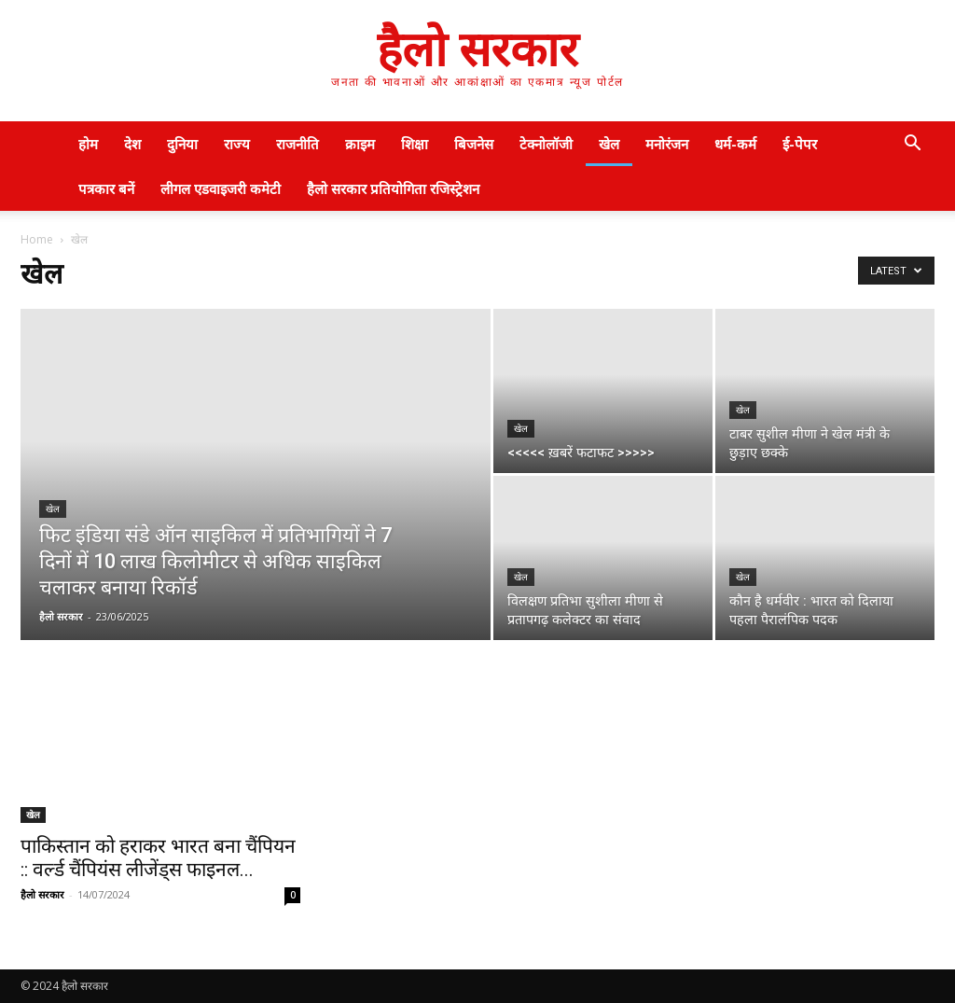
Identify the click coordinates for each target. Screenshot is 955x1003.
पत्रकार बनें (106, 188)
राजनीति (297, 143)
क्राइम (360, 143)
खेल (609, 143)
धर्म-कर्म (735, 143)
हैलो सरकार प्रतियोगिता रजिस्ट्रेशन (393, 188)
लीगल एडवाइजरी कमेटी (220, 188)
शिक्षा (414, 143)
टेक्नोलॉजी (546, 143)
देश (132, 143)
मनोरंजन (666, 143)
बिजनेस (473, 143)
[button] (912, 145)
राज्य (237, 143)
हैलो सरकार (61, 616)
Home (37, 239)
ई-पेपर (799, 143)
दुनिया (182, 143)
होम (88, 143)
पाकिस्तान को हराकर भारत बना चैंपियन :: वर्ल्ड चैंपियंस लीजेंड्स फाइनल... (158, 858)
